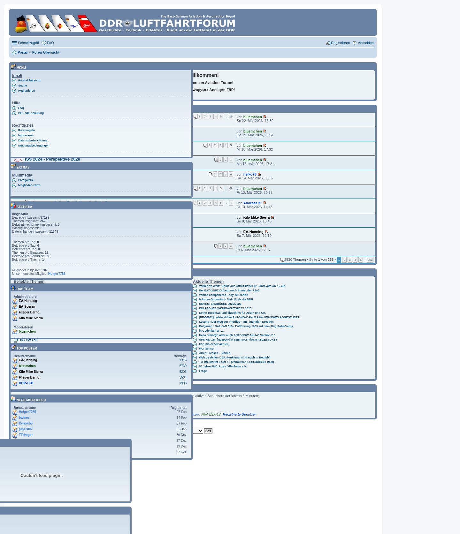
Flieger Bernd (29, 312)
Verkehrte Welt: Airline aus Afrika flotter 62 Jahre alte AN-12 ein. (242, 286)
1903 (183, 383)
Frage (203, 370)
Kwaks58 (26, 423)
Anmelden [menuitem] (366, 43)
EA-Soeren (27, 306)
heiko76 (250, 174)
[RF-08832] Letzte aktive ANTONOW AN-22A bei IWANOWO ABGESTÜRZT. (249, 317)
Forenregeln (26, 130)
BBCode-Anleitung (31, 113)
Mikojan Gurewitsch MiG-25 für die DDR (226, 299)
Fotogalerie (26, 180)
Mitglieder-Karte (29, 185)
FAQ (21, 107)
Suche (22, 85)
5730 (183, 366)
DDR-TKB (26, 383)
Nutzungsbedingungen (33, 145)
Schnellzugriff (28, 43)
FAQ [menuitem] (50, 43)
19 (231, 116)
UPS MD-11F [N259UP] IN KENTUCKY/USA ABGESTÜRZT (238, 339)
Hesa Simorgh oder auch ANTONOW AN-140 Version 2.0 (237, 335)
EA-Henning (253, 232)
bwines (24, 417)
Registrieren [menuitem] (340, 43)
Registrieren (26, 90)
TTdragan (26, 435)
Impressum (26, 135)
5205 (183, 371)
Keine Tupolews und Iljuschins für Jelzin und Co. (232, 312)
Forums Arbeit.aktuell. (214, 344)
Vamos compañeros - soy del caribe (223, 295)
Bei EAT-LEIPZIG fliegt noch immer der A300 (229, 290)
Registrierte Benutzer (239, 414)
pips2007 (26, 429)
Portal (22, 52)
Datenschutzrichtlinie (32, 140)
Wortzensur (207, 348)
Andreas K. (252, 203)
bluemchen (252, 117)
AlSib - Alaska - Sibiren (214, 353)
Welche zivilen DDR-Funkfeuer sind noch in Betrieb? (235, 357)
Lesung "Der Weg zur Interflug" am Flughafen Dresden (236, 321)
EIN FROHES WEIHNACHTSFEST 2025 (225, 308)
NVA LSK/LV (211, 414)
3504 (183, 377)
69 (231, 188)
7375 (183, 360)
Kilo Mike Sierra (256, 217)
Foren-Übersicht (29, 80)
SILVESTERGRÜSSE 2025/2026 (220, 303)
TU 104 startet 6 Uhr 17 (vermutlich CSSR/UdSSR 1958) (236, 362)
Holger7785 (56, 273)
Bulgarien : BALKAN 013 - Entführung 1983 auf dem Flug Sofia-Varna (246, 326)
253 (369, 259)
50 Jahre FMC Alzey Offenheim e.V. (223, 366)
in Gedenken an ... (211, 330)
